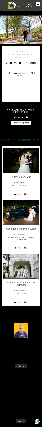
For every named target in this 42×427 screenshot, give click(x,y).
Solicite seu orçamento (21, 123)
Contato (21, 417)
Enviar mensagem (22, 393)
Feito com (21, 425)
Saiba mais (21, 361)
